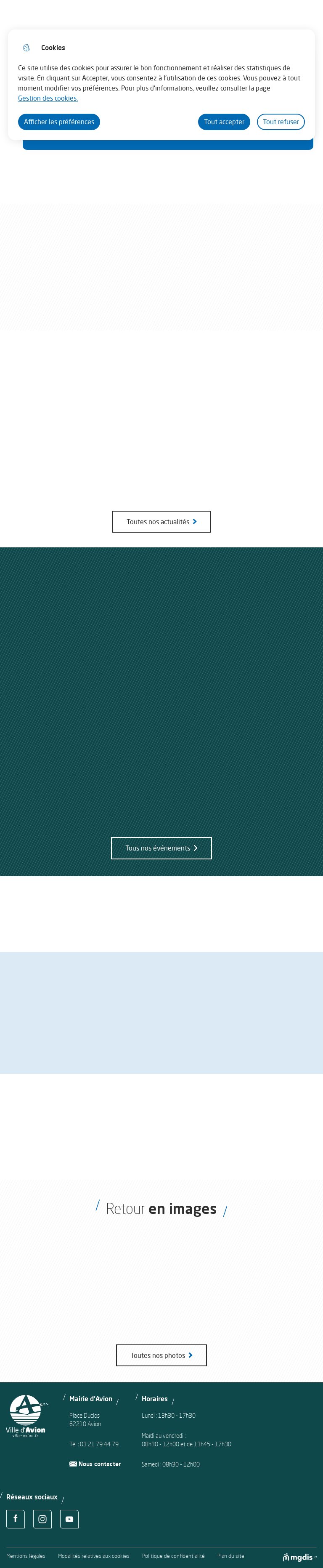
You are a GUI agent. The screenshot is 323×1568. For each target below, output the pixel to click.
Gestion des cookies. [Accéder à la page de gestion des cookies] (48, 98)
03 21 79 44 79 (99, 1444)
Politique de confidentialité (173, 1556)
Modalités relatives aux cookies (94, 1556)
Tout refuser (281, 121)
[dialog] (161, 84)
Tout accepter (224, 121)
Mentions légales (25, 1556)
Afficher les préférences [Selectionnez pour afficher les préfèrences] (59, 121)
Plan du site (230, 1556)
